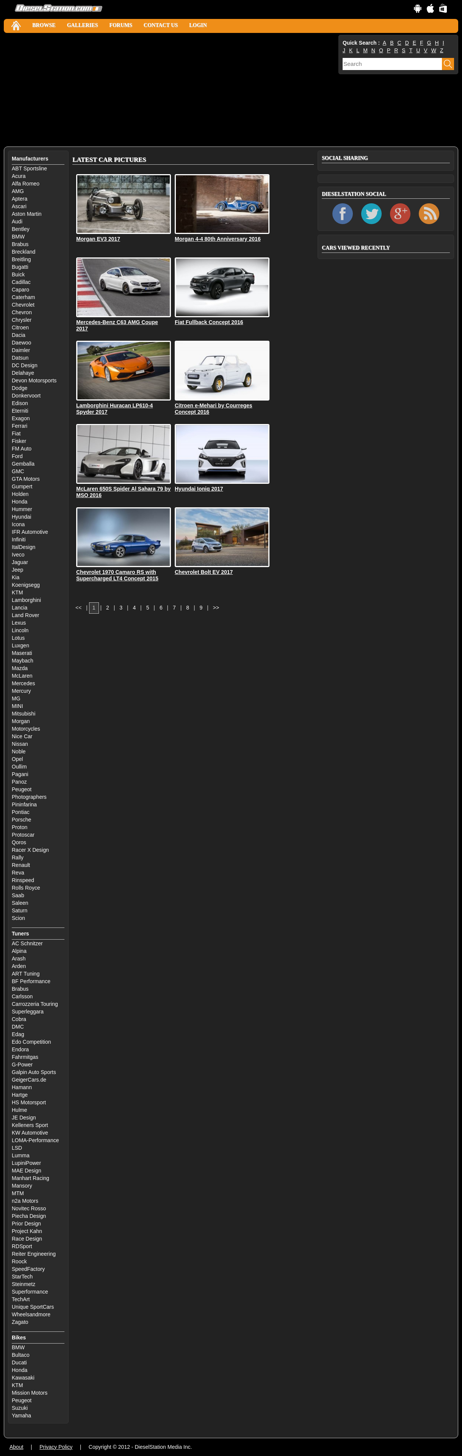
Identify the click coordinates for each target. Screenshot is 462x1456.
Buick (18, 274)
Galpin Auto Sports (34, 1072)
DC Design (25, 365)
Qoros (19, 842)
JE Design (24, 1118)
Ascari (19, 206)
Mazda (20, 668)
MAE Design (26, 1171)
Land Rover (25, 615)
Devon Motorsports (34, 380)
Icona (18, 524)
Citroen (20, 327)
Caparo (20, 290)
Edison (20, 403)
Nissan (20, 744)
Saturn (19, 910)
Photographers (29, 797)
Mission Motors (29, 1393)
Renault (21, 865)
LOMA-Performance (35, 1140)
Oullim (19, 767)
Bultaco (21, 1355)
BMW (18, 237)
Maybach (22, 661)
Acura (19, 176)
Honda (19, 502)
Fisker (19, 441)
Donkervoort (26, 396)
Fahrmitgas (25, 1057)
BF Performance (31, 981)
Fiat (16, 433)
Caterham (23, 297)
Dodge (19, 388)
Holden (20, 494)
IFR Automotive (30, 532)
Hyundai (21, 517)
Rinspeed (23, 880)
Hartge (20, 1095)
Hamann (22, 1087)
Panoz (19, 782)
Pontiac (21, 812)
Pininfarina (24, 804)
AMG (18, 191)
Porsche (21, 820)
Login (198, 25)
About (16, 1447)
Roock (19, 1261)
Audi (17, 221)
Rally (17, 857)
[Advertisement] (170, 90)
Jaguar (20, 562)
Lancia (19, 608)
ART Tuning (25, 974)
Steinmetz (23, 1284)
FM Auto (21, 449)
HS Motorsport (29, 1102)
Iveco (18, 555)
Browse (43, 25)
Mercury (21, 691)
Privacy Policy (55, 1447)
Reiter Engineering (34, 1254)
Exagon (21, 418)
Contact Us (161, 25)
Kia (15, 577)
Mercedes (23, 683)
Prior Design (26, 1224)
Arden (19, 966)
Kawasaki (23, 1378)
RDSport (22, 1246)
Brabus (20, 244)
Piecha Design (29, 1216)
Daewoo (21, 343)
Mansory (22, 1186)
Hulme (19, 1110)
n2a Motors (25, 1201)
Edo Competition (31, 1042)
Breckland (23, 252)
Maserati (22, 653)
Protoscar (23, 835)
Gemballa (23, 464)
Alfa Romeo (25, 184)
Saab (18, 895)
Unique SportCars (33, 1307)
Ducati (19, 1362)
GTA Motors (26, 479)
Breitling (21, 259)
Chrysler (21, 320)
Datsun (20, 358)
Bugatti (20, 267)
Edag (18, 1034)
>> (216, 608)
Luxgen (20, 645)
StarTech (22, 1277)
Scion (18, 918)
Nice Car (22, 736)
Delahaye (23, 373)
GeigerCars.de (29, 1080)
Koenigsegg (26, 585)
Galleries (82, 25)
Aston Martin (27, 214)
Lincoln (20, 630)
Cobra (19, 1019)
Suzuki (20, 1408)
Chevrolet (23, 305)
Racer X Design (30, 850)
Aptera (19, 199)
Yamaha (21, 1415)
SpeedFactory (28, 1269)
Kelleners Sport (30, 1125)
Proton (19, 827)
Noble (19, 751)
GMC (18, 471)
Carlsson (22, 996)
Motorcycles (26, 729)
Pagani (20, 774)
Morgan (21, 721)
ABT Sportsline (29, 168)
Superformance (30, 1292)
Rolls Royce (26, 888)
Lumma (21, 1155)
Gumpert (22, 486)
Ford (17, 456)
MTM (18, 1193)
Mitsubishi (23, 714)
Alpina (19, 951)
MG (16, 698)
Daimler (21, 350)
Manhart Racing (30, 1178)
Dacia (18, 335)
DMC (18, 1027)
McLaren (22, 676)
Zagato (20, 1322)
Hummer (22, 509)
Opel (17, 759)
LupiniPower (26, 1163)
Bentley (21, 229)
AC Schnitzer (27, 943)
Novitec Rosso (29, 1208)
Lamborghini (26, 600)
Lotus (18, 638)
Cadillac (21, 282)
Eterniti (20, 411)
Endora (20, 1049)
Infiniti (19, 539)
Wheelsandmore (31, 1314)
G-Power (22, 1065)
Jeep (17, 570)
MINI (17, 706)
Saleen (20, 903)
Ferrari (19, 426)
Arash (19, 959)
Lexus (19, 623)
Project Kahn (27, 1231)
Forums (120, 25)
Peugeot (21, 789)
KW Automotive (30, 1133)
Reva (18, 873)
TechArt (21, 1299)
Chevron (22, 312)
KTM (17, 592)
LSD (17, 1148)
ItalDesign (23, 547)
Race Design (27, 1239)
